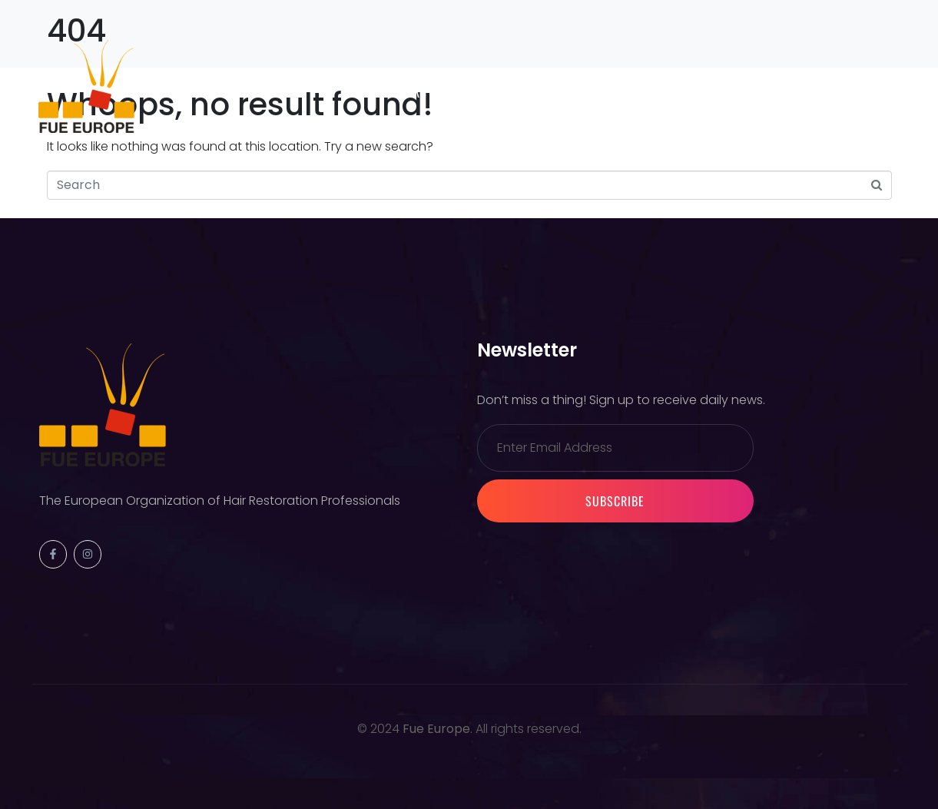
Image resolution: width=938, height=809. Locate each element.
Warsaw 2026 (479, 80)
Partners (400, 92)
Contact (489, 92)
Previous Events (352, 80)
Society (245, 80)
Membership (591, 80)
